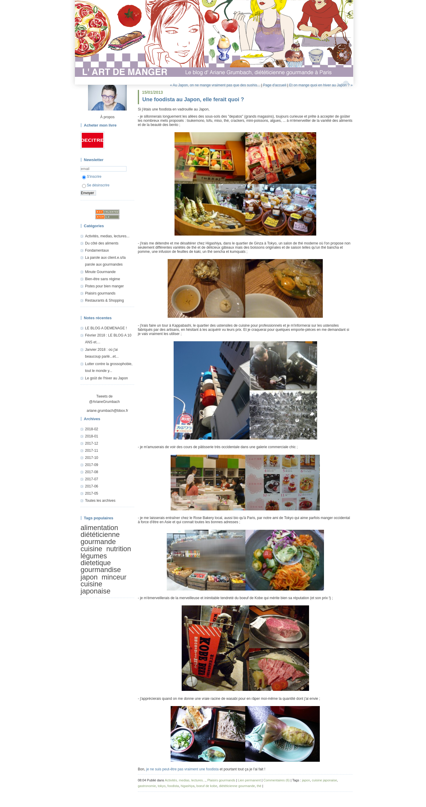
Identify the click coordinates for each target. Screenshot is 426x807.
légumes (94, 556)
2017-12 (91, 443)
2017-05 (91, 493)
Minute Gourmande (100, 272)
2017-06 (91, 486)
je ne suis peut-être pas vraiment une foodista (182, 769)
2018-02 (91, 429)
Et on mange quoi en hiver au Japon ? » (321, 85)
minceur (114, 577)
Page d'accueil (274, 85)
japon (89, 577)
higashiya (188, 786)
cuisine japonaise (95, 587)
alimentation (99, 528)
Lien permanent (249, 780)
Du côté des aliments (101, 243)
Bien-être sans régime (102, 279)
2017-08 (91, 472)
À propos (107, 117)
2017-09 (91, 465)
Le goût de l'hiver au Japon (106, 378)
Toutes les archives (100, 500)
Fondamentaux (97, 250)
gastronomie (147, 786)
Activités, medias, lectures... (107, 236)
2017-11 (91, 450)
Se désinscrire (95, 185)
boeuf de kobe (206, 786)
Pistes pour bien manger (104, 286)
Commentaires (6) (276, 780)
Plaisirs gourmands (100, 293)
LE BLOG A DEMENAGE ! (106, 328)
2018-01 (91, 436)
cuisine (91, 549)
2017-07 (91, 479)
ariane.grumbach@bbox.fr (107, 411)
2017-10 (91, 458)
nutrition (118, 549)
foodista (173, 786)
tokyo (162, 786)
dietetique (96, 563)
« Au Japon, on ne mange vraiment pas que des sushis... (215, 85)
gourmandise (101, 570)
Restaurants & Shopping (104, 300)
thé (259, 786)
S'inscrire (91, 177)
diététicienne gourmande (100, 538)
